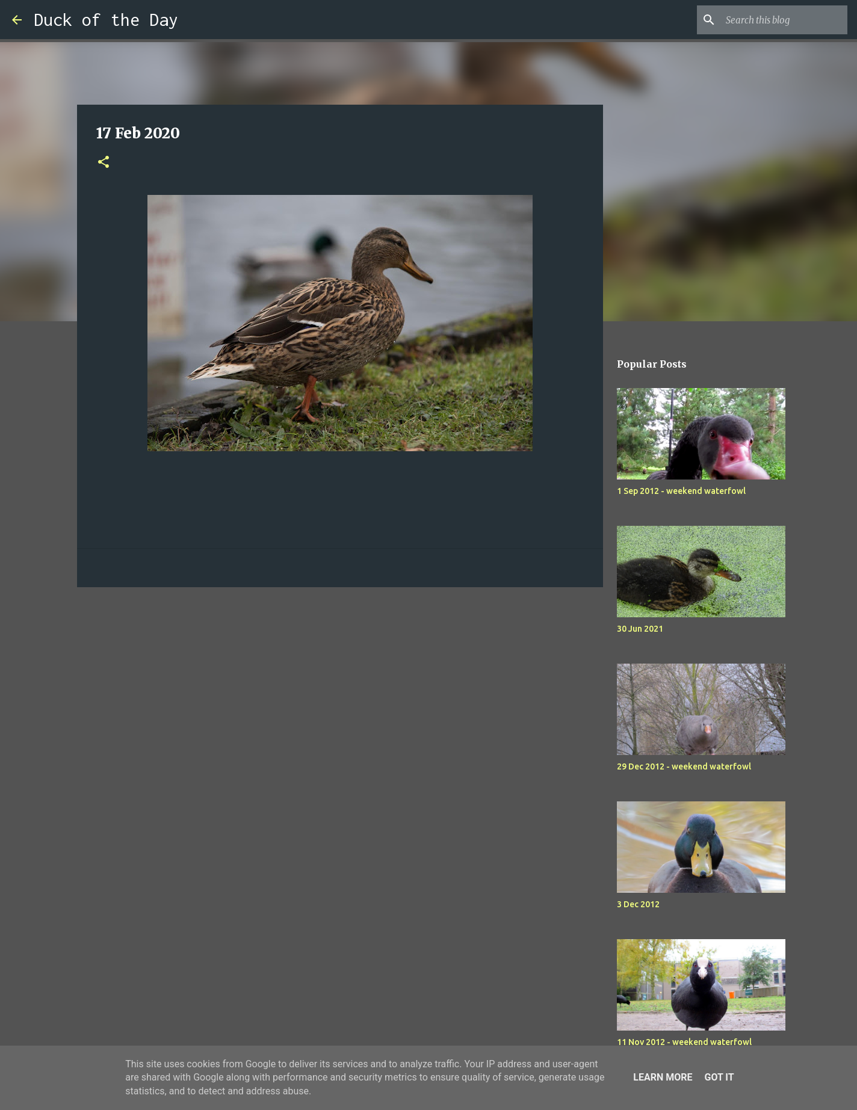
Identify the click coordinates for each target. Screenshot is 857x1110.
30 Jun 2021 (640, 629)
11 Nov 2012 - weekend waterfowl (684, 1042)
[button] (103, 163)
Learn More (662, 1077)
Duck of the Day (106, 19)
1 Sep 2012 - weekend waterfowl (681, 491)
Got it (719, 1077)
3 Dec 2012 (638, 904)
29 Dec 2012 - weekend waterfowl (684, 766)
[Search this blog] (784, 19)
